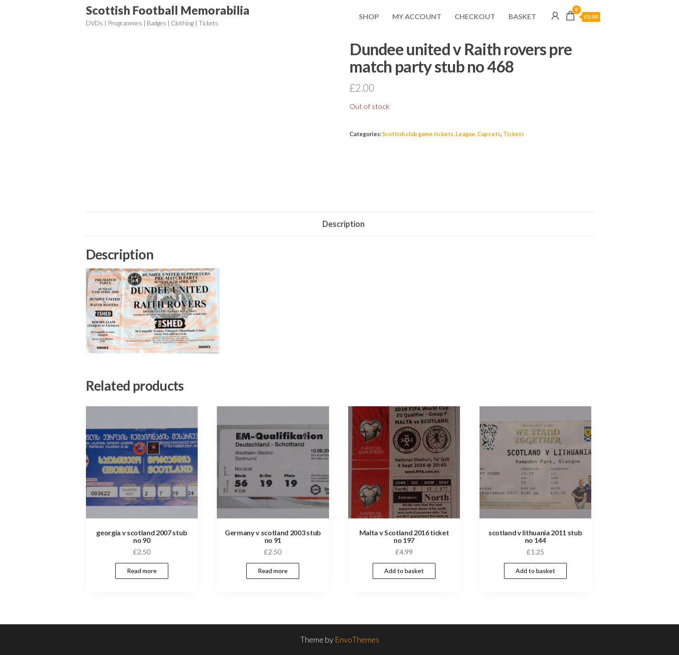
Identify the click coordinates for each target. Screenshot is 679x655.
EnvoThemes (357, 639)
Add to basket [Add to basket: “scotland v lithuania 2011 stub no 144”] (535, 570)
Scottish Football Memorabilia (167, 10)
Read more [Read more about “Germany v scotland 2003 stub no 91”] (273, 570)
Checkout (475, 16)
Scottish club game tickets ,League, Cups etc (441, 134)
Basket (522, 16)
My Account (416, 16)
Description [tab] (343, 224)
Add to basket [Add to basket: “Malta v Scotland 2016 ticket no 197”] (404, 570)
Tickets (513, 134)
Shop (369, 16)
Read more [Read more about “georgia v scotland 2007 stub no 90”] (142, 570)
